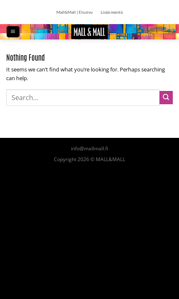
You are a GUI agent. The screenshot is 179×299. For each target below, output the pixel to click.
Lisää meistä (112, 12)
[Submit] (166, 97)
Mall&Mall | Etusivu (74, 12)
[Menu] (13, 31)
